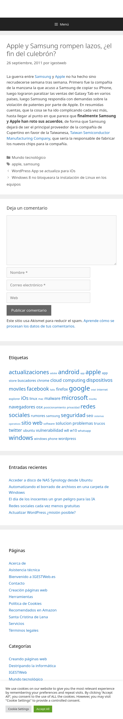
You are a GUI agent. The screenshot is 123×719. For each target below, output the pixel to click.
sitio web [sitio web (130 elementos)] (31, 422)
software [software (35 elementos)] (49, 424)
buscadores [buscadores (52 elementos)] (27, 380)
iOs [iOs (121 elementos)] (25, 398)
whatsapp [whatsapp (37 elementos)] (84, 431)
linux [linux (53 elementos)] (33, 398)
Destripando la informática (32, 665)
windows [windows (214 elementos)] (21, 438)
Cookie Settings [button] (18, 709)
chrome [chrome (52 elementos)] (43, 380)
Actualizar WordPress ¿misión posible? (42, 512)
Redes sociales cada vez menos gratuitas (44, 505)
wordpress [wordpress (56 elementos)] (67, 438)
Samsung (43, 76)
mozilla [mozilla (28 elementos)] (93, 399)
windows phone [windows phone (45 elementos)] (45, 439)
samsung (32, 163)
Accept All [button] (42, 709)
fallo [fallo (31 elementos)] (52, 389)
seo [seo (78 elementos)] (89, 415)
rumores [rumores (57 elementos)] (38, 415)
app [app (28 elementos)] (82, 373)
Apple (60, 76)
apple (16, 163)
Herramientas (21, 596)
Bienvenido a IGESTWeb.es (32, 576)
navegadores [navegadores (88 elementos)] (22, 407)
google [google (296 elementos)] (79, 388)
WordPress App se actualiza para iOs (43, 170)
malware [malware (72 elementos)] (52, 398)
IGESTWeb (18, 672)
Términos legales (24, 630)
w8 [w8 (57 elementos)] (66, 430)
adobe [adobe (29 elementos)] (53, 373)
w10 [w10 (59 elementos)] (73, 430)
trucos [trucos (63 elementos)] (99, 423)
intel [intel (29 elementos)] (93, 389)
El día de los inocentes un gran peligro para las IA (52, 498)
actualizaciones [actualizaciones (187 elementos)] (29, 372)
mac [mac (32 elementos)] (40, 399)
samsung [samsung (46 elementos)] (53, 415)
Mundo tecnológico (29, 157)
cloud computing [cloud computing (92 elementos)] (67, 380)
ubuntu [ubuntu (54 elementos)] (29, 430)
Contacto (17, 583)
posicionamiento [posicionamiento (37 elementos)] (55, 407)
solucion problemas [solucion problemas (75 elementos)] (74, 423)
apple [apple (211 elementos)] (93, 372)
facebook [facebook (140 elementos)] (38, 388)
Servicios (16, 623)
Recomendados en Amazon (33, 610)
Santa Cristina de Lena (28, 616)
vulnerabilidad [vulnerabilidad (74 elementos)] (49, 430)
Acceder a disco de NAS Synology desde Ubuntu (50, 480)
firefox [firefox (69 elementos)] (62, 389)
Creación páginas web (28, 590)
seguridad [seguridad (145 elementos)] (73, 415)
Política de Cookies (25, 603)
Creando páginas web (28, 658)
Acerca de (17, 563)
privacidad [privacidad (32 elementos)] (73, 407)
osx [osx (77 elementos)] (39, 407)
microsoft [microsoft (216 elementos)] (74, 397)
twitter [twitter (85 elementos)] (15, 430)
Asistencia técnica (24, 569)
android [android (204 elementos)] (68, 372)
